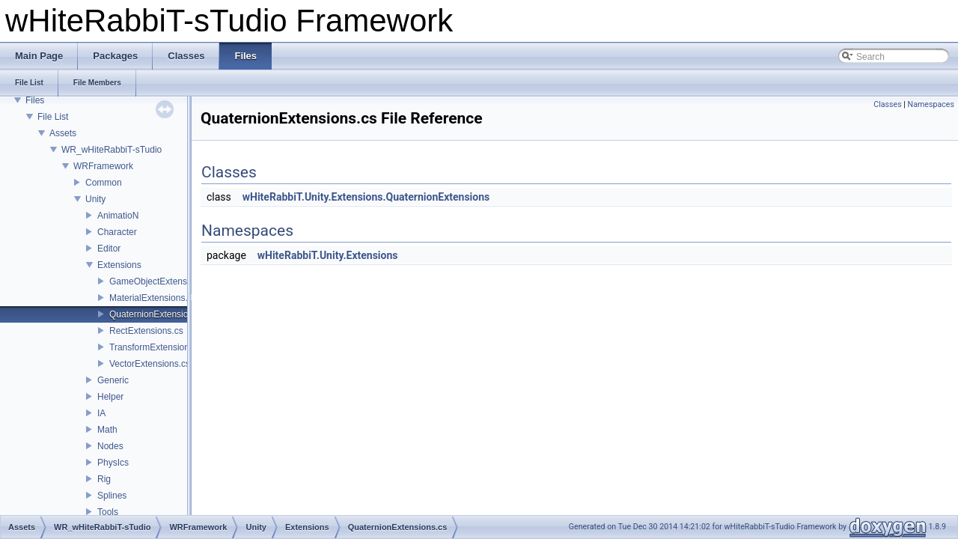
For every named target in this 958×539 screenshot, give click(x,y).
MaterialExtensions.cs (153, 298)
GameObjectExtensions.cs (162, 281)
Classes (887, 104)
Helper (110, 397)
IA (101, 413)
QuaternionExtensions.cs (159, 314)
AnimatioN (117, 215)
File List (52, 117)
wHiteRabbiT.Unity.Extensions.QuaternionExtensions (366, 197)
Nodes (110, 446)
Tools (107, 512)
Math (107, 429)
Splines (111, 495)
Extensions (119, 265)
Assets (62, 133)
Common (103, 182)
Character (117, 232)
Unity (95, 199)
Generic (113, 380)
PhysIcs (113, 462)
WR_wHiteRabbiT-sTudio (111, 149)
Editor (108, 248)
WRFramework (103, 166)
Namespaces (931, 104)
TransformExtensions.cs (157, 347)
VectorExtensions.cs (149, 364)
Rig (104, 479)
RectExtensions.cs (146, 331)
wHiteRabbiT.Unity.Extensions (327, 255)
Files (34, 100)
